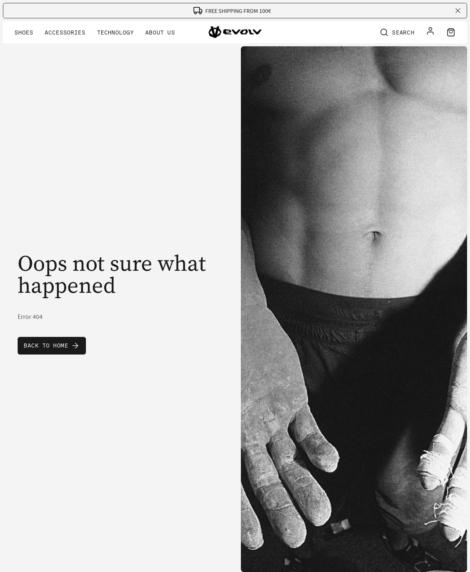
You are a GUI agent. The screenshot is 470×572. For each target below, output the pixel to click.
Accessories (65, 32)
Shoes (24, 32)
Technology (115, 32)
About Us (160, 32)
